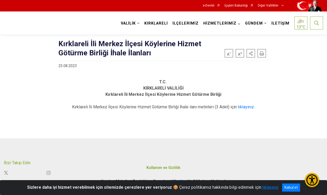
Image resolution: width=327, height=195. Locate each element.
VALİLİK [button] (128, 23)
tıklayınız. (246, 106)
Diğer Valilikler (268, 5)
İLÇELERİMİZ (186, 23)
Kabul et (291, 187)
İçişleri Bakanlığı (236, 5)
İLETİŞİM (280, 23)
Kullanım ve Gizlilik (163, 168)
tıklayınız (270, 187)
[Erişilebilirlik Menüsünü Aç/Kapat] (312, 180)
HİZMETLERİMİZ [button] (219, 23)
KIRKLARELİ (156, 23)
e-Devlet (209, 5)
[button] (251, 53)
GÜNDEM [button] (254, 23)
